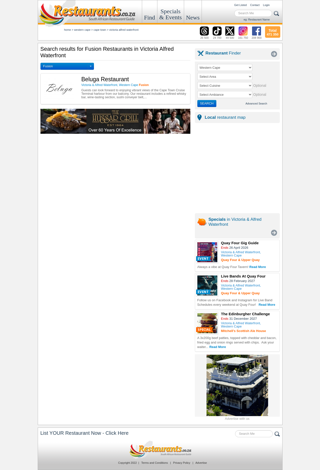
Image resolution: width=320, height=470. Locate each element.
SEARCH (207, 103)
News (193, 17)
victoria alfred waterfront (123, 29)
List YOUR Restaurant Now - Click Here (84, 433)
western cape (82, 29)
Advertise (201, 462)
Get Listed (240, 5)
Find (149, 17)
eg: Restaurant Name (257, 19)
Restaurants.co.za (160, 450)
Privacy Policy (181, 462)
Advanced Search (256, 103)
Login (266, 5)
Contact (255, 5)
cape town (100, 29)
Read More (257, 267)
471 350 (273, 31)
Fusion (48, 66)
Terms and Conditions (154, 462)
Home (67, 29)
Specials (170, 14)
